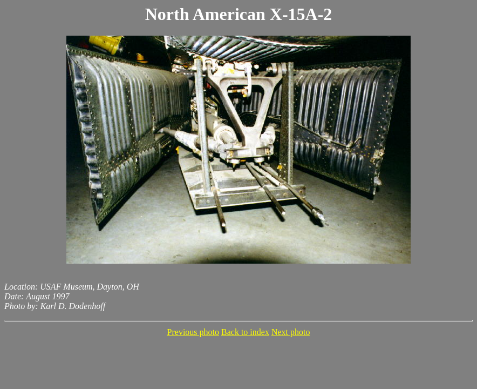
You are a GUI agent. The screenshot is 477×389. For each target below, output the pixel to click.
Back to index (245, 332)
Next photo (290, 332)
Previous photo (193, 332)
